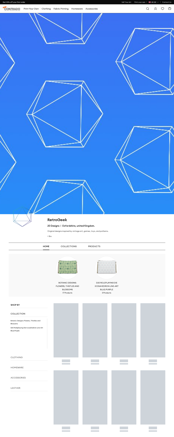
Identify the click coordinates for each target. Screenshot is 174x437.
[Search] (147, 8)
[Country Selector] (154, 2)
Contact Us (166, 2)
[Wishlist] (162, 8)
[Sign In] (155, 8)
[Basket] (169, 8)
